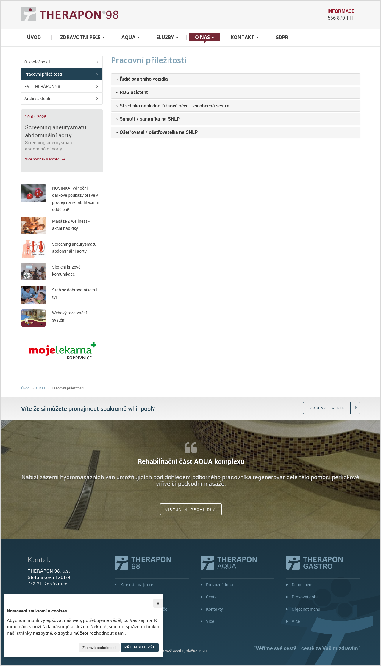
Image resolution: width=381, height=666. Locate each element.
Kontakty (214, 609)
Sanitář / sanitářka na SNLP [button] (147, 119)
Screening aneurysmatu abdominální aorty (55, 131)
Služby (167, 37)
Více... (212, 621)
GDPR (281, 37)
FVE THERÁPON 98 (42, 86)
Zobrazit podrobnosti (99, 647)
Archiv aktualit (38, 98)
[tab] (235, 79)
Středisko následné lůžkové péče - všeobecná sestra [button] (172, 105)
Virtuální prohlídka (190, 509)
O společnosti (37, 62)
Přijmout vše (139, 647)
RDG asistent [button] (131, 92)
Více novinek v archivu (45, 159)
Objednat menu (306, 609)
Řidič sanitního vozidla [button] (141, 79)
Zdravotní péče (82, 37)
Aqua (130, 37)
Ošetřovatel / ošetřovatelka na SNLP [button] (156, 132)
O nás (204, 37)
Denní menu (303, 584)
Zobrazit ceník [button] (327, 407)
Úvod (34, 37)
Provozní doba (219, 584)
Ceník (211, 597)
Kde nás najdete (136, 584)
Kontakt (245, 37)
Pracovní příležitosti (43, 74)
